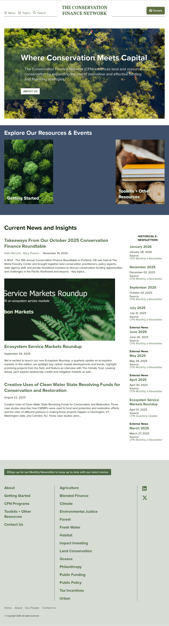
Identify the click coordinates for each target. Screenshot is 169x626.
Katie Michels (12, 253)
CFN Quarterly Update (143, 416)
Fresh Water (70, 527)
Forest (65, 519)
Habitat (66, 535)
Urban (65, 598)
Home (8, 608)
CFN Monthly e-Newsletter (146, 258)
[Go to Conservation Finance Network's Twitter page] (144, 498)
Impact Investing (74, 543)
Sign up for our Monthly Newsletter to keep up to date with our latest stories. (58, 472)
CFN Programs (16, 503)
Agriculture (69, 487)
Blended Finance (74, 495)
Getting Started (17, 495)
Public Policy (70, 582)
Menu (9, 12)
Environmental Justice (78, 511)
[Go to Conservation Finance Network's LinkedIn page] (144, 488)
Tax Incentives (72, 590)
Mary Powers (31, 253)
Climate (66, 503)
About (9, 487)
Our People (32, 608)
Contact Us (13, 524)
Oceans (66, 559)
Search (39, 12)
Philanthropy (71, 566)
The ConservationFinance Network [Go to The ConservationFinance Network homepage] (84, 11)
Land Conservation (76, 551)
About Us (30, 96)
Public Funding (72, 574)
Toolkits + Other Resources (17, 514)
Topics (24, 12)
